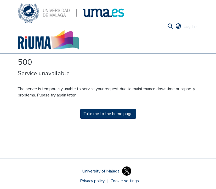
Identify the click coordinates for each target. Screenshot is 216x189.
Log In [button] (190, 26)
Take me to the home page (108, 114)
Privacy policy (92, 181)
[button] (71, 13)
